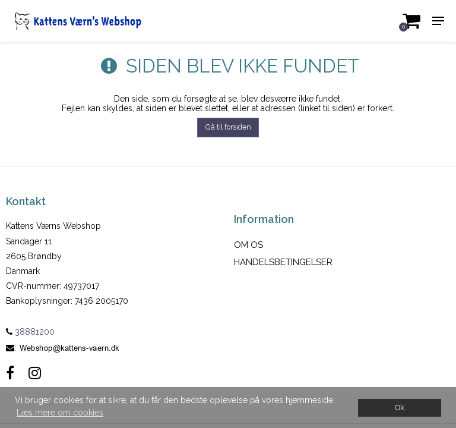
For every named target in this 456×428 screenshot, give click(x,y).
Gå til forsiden (228, 126)
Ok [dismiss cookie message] (399, 407)
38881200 (30, 331)
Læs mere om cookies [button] (60, 412)
